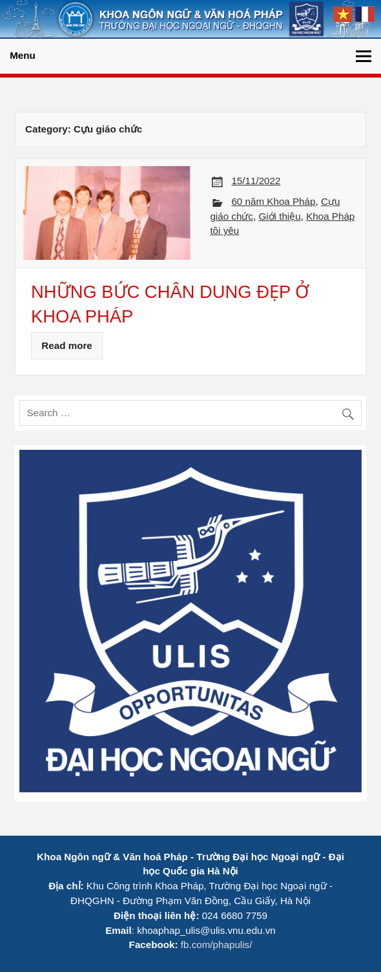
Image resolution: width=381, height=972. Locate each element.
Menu (23, 55)
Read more (66, 345)
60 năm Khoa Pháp (273, 201)
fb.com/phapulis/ (216, 944)
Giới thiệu (279, 216)
